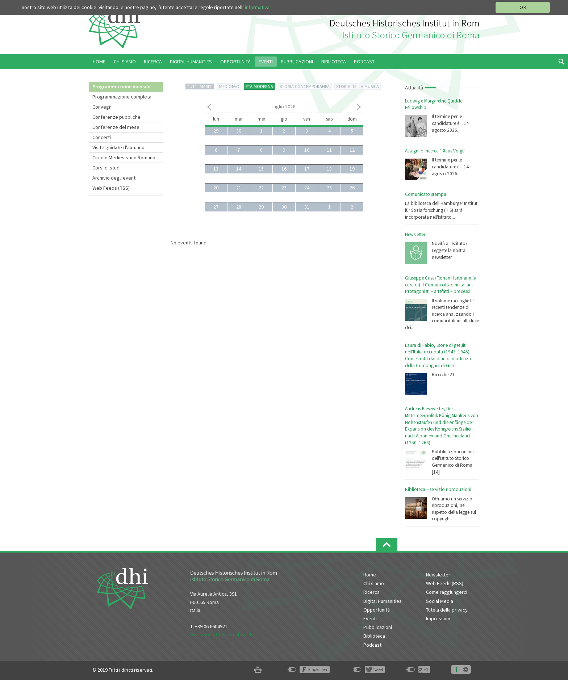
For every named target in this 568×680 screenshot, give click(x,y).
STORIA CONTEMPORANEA (305, 86)
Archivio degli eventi (114, 178)
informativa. (258, 7)
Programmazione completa (121, 96)
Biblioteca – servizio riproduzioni (438, 489)
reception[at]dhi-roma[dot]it (220, 634)
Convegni (102, 107)
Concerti (101, 137)
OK (522, 7)
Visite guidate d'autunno (118, 147)
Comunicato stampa (425, 194)
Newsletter (415, 234)
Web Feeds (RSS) (111, 188)
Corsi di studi (106, 167)
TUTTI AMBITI (200, 86)
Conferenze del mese (115, 127)
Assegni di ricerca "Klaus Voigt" (435, 151)
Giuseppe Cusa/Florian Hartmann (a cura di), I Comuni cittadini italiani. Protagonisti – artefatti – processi (440, 284)
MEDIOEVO (229, 86)
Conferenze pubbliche (116, 117)
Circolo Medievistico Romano (123, 157)
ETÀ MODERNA (259, 86)
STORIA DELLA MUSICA (357, 86)
